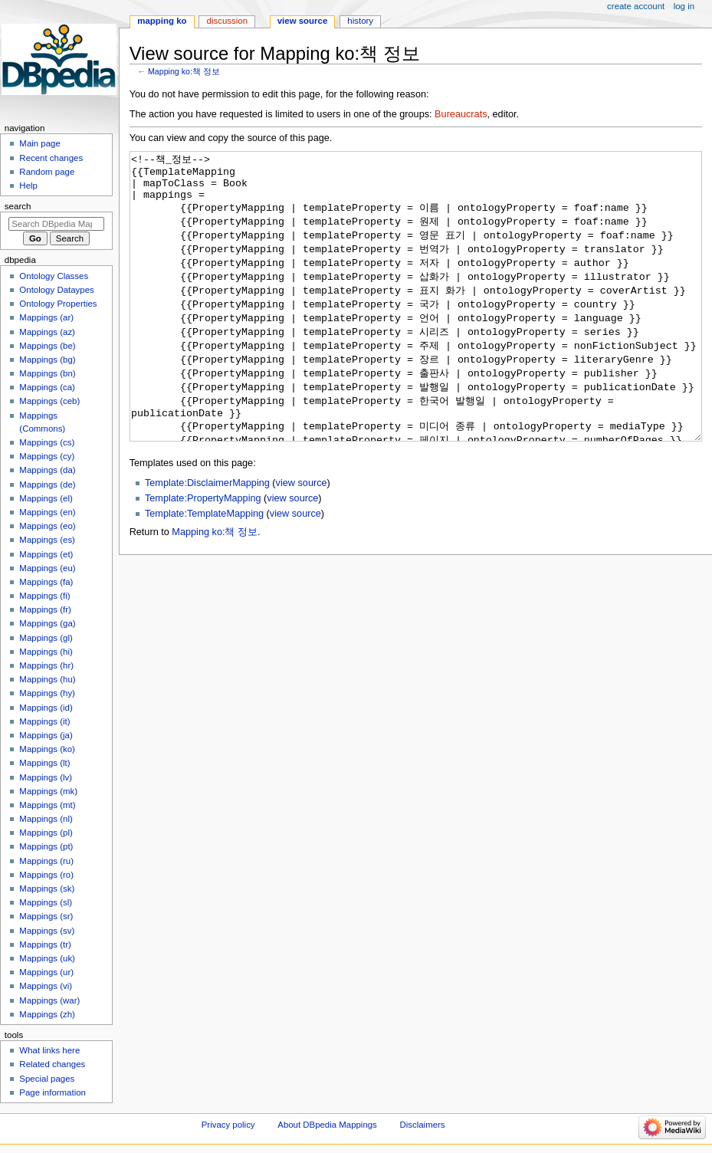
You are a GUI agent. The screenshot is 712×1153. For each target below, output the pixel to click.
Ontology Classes (53, 276)
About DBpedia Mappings (327, 1124)
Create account (635, 6)
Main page (40, 143)
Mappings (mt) (47, 805)
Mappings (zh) (47, 1014)
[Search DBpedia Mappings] (56, 224)
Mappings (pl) (45, 832)
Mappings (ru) (46, 861)
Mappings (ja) (45, 735)
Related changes (52, 1064)
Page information (52, 1092)
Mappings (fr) (45, 609)
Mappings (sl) (45, 902)
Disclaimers (422, 1124)
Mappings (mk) (48, 791)
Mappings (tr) (45, 944)
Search (18, 206)
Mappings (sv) (46, 930)
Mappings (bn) (47, 373)
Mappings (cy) (46, 456)
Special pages (46, 1078)
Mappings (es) (47, 539)
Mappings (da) (47, 470)
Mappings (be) (47, 345)
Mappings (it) (44, 721)
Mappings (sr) (46, 916)
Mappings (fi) (44, 595)
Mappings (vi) (45, 985)
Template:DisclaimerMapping (207, 540)
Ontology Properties (58, 303)
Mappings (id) (45, 707)
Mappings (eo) (47, 526)
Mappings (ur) (46, 972)
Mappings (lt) (44, 762)
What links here (49, 1050)
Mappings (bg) (47, 359)
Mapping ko (161, 20)
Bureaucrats (461, 114)
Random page (46, 171)
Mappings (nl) (45, 818)
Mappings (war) (49, 1000)
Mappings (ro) (46, 874)
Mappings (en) (47, 512)
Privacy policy (228, 1124)
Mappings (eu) (47, 568)
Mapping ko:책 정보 (184, 71)
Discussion (227, 20)
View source (302, 20)
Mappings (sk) (46, 888)
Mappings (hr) (46, 665)
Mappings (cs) (46, 442)
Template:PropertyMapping (203, 555)
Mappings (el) (45, 498)
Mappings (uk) (47, 958)
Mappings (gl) (45, 637)
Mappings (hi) (45, 651)
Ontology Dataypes (56, 289)
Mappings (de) (47, 484)
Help (28, 185)
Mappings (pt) (46, 846)
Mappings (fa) (46, 581)
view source (301, 540)
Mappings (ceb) (49, 401)
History (360, 20)
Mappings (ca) (47, 387)
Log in (684, 6)
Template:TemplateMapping (204, 571)
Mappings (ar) (46, 317)
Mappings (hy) (47, 693)
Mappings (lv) (45, 777)
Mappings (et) (46, 554)
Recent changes (51, 158)
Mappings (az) (47, 332)
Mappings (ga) (47, 623)
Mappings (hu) (47, 679)
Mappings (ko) (47, 749)
